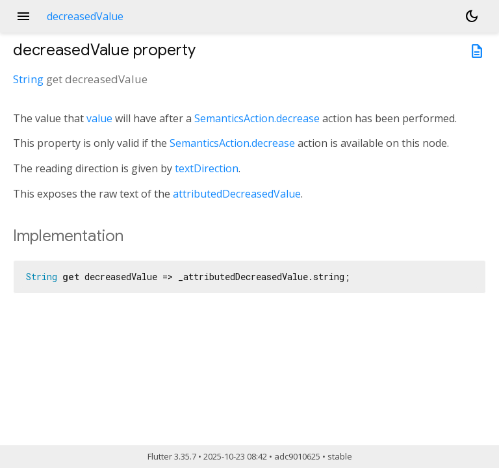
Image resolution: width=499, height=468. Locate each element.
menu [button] (23, 16)
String (28, 79)
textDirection (206, 168)
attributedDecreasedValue (237, 194)
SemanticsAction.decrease (257, 118)
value (99, 118)
